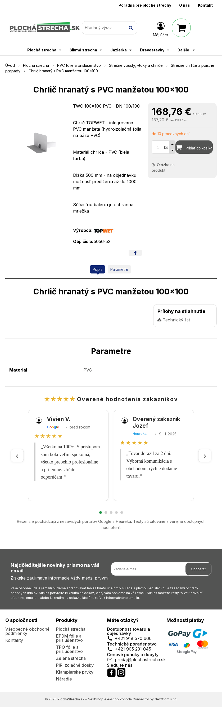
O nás (184, 5)
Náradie (64, 679)
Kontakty (14, 640)
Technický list (176, 319)
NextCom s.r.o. (166, 699)
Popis (97, 269)
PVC (87, 370)
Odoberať (198, 569)
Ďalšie (186, 50)
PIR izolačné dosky (75, 665)
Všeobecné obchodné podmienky (27, 631)
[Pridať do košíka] (194, 147)
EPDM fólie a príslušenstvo (69, 638)
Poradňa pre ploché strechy (145, 5)
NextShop (95, 699)
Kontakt (205, 5)
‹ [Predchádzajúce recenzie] (17, 455)
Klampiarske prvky (74, 672)
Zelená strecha (71, 658)
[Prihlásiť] (160, 29)
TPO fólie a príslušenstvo (69, 649)
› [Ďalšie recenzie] (204, 455)
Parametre (119, 269)
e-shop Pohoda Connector (128, 699)
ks (166, 147)
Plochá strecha (70, 629)
